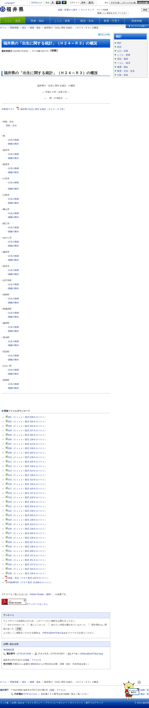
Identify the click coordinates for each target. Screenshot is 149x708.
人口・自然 (122, 51)
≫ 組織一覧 (143, 690)
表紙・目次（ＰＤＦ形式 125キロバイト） (27, 578)
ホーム (3, 27)
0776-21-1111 (30, 694)
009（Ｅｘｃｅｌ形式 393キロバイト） (26, 453)
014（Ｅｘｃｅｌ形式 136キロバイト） (26, 475)
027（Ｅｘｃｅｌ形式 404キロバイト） (26, 533)
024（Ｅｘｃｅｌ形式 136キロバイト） (26, 520)
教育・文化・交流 (126, 71)
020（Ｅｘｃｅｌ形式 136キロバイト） (26, 502)
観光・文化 (87, 20)
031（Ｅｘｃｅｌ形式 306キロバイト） (26, 551)
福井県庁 (4, 690)
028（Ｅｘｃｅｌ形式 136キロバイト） (26, 537)
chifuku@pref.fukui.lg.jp (54, 633)
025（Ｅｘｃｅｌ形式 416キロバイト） (26, 524)
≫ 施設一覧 (143, 694)
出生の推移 (13, 140)
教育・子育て (112, 20)
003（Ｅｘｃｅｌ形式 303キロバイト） (26, 426)
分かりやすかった (16, 624)
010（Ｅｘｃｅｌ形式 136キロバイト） (26, 457)
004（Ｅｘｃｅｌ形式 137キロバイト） (26, 430)
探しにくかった (38, 624)
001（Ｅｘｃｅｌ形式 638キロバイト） (26, 417)
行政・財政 (122, 75)
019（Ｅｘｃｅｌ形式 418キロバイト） (26, 497)
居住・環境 (122, 59)
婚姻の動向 (13, 143)
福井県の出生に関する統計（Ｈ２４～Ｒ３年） (43, 109)
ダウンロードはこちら (25, 604)
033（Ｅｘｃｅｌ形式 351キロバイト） (26, 560)
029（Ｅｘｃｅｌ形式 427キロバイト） (26, 542)
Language (10, 3)
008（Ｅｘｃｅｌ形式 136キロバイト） (26, 448)
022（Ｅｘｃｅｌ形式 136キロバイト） (26, 511)
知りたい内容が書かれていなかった (68, 624)
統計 (24, 27)
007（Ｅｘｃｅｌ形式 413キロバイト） (26, 444)
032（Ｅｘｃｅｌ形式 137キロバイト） (26, 555)
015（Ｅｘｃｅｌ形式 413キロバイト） (26, 479)
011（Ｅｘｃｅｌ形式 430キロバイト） (26, 461)
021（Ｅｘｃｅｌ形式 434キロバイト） (26, 506)
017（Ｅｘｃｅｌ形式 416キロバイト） (26, 488)
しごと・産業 (62, 20)
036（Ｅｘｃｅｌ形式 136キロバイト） (26, 573)
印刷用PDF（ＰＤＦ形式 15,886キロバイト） (29, 582)
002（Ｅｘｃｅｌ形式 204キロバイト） (26, 421)
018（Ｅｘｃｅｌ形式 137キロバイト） (26, 493)
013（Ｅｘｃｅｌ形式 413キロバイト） (26, 470)
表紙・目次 (11, 125)
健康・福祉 (35, 27)
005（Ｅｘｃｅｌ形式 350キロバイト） (26, 435)
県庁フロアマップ (94, 703)
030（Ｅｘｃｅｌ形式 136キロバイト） (26, 546)
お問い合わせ (18, 703)
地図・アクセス (32, 660)
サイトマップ (87, 9)
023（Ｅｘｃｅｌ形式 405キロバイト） (26, 515)
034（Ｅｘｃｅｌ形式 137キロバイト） (26, 564)
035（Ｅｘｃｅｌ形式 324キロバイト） (26, 569)
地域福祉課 (8, 649)
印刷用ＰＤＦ (9, 109)
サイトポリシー (35, 703)
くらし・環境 (12, 20)
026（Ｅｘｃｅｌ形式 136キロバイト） (26, 529)
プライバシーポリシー (56, 703)
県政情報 (136, 20)
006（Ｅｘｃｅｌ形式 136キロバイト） (26, 439)
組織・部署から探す (67, 9)
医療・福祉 (37, 20)
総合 (119, 47)
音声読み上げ (36, 3)
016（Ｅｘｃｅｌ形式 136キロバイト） (26, 484)
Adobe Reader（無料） (41, 594)
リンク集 (4, 703)
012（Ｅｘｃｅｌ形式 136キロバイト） (26, 466)
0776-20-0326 (24, 653)
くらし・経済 (123, 63)
